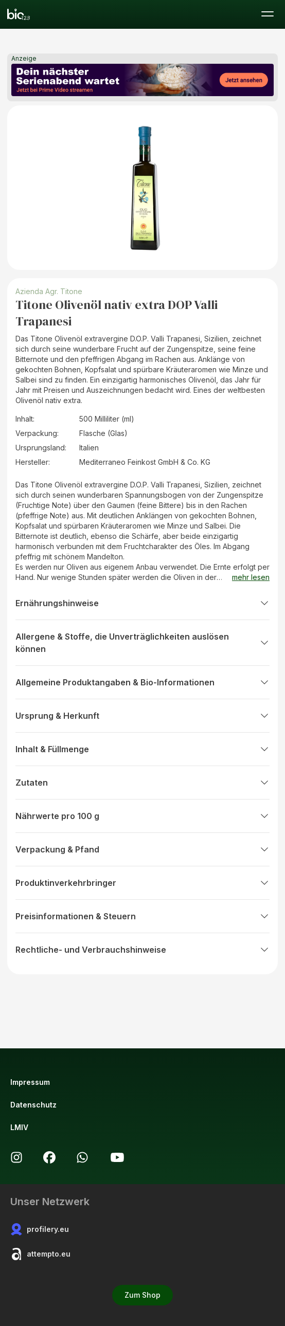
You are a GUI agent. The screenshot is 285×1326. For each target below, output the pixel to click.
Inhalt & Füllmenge (142, 749)
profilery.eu (39, 1229)
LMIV (19, 1127)
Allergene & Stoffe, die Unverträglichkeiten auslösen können (142, 642)
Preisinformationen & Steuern (142, 916)
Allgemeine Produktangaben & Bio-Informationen (142, 682)
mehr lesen (251, 577)
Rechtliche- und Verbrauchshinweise (142, 949)
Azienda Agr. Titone (48, 291)
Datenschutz (33, 1104)
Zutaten (142, 782)
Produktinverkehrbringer (142, 883)
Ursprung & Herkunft (142, 716)
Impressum (30, 1082)
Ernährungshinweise (142, 603)
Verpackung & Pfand (142, 849)
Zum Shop (142, 1295)
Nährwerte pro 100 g (142, 816)
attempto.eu (40, 1254)
